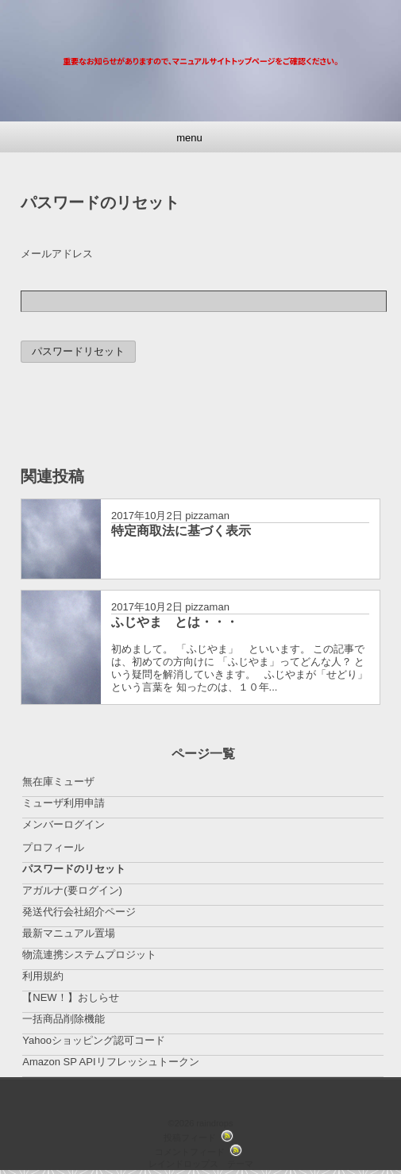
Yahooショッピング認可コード (93, 1040)
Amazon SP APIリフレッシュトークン (110, 1062)
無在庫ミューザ (58, 781)
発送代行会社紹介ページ (79, 912)
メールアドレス (57, 254)
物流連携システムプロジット (89, 954)
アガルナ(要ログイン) (72, 890)
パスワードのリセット (73, 869)
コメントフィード (190, 1152)
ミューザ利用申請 (63, 803)
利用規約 (43, 976)
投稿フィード (190, 1137)
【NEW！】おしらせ (70, 997)
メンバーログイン (63, 824)
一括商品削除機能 (63, 1019)
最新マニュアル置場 (68, 933)
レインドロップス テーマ (200, 1163)
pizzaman (207, 516)
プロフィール (53, 847)
